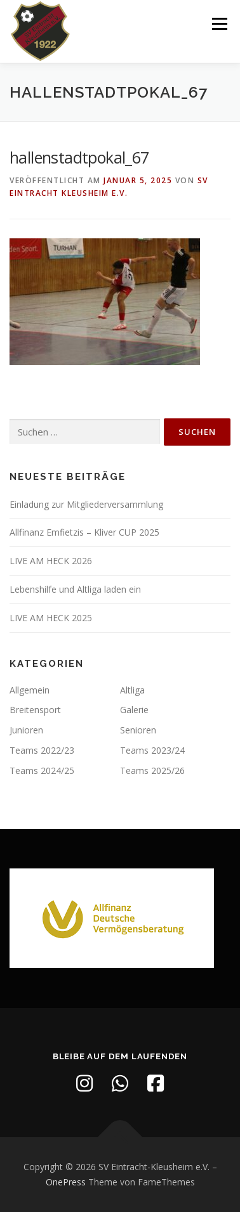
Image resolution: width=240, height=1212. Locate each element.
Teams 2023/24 (152, 750)
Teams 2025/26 (152, 770)
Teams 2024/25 (42, 770)
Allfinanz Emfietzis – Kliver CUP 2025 (84, 532)
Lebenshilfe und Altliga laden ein (75, 589)
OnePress (66, 1182)
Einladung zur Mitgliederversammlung (86, 504)
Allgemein (30, 690)
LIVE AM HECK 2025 (51, 618)
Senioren (138, 730)
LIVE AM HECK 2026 (51, 561)
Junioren (26, 730)
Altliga (132, 690)
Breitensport (35, 710)
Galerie (134, 710)
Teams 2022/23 (42, 750)
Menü (218, 23)
